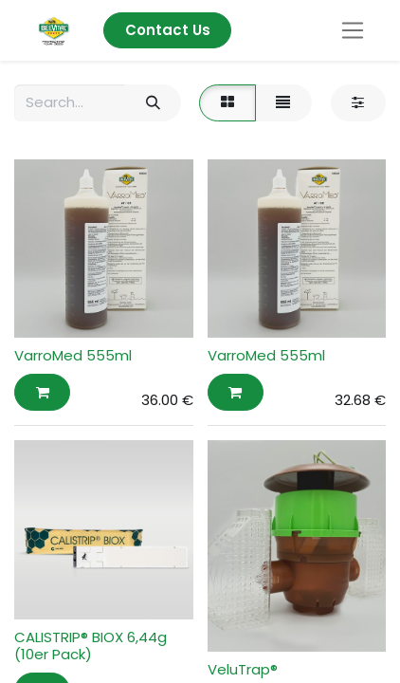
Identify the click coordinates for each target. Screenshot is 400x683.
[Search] (152, 102)
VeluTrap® (243, 669)
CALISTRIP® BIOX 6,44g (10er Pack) (90, 645)
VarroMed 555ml (73, 355)
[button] (42, 392)
